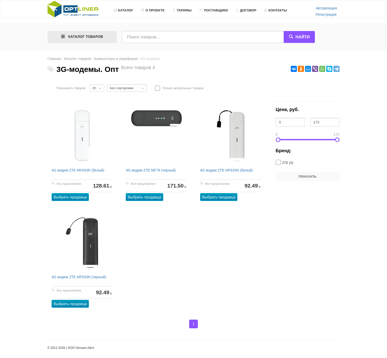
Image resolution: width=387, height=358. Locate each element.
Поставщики (213, 10)
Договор (245, 10)
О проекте (153, 10)
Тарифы (181, 10)
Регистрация (326, 14)
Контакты (275, 10)
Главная (54, 59)
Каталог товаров (77, 59)
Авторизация (326, 8)
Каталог (123, 10)
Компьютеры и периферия (116, 59)
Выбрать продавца (70, 197)
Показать (307, 176)
